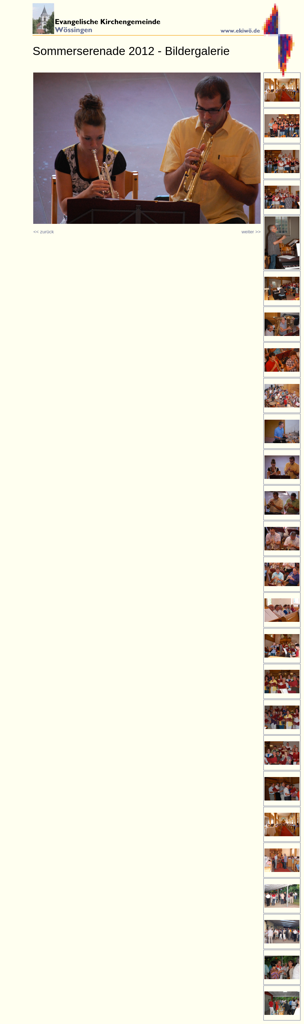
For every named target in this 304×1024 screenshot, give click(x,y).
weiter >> (251, 231)
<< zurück (43, 231)
